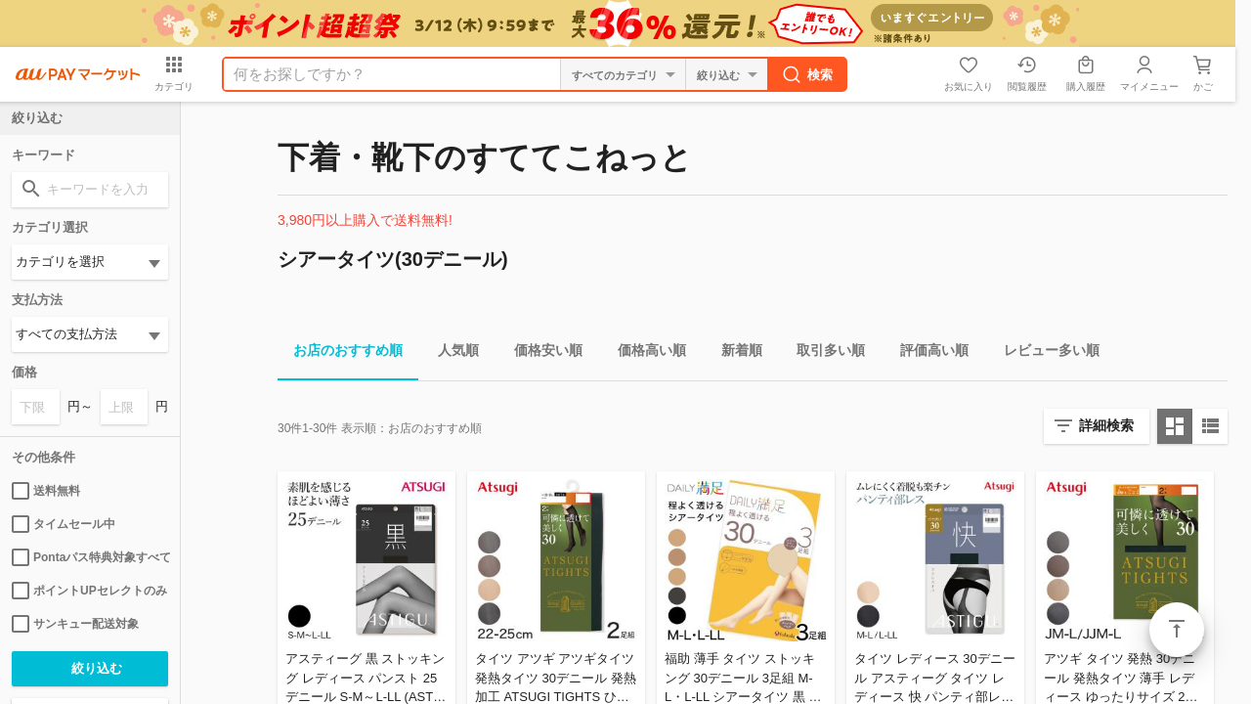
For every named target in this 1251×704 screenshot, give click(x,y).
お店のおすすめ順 (340, 353)
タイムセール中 (63, 524)
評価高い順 (926, 353)
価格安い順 (540, 353)
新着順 (734, 353)
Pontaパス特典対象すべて (90, 557)
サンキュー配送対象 (75, 624)
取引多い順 (823, 353)
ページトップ (1176, 629)
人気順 (450, 353)
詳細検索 (1106, 425)
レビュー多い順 (1044, 353)
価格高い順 (644, 353)
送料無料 (46, 491)
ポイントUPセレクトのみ (89, 590)
